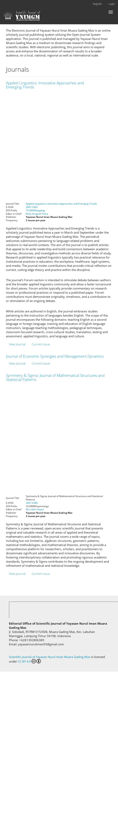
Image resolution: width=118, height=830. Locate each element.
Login (111, 4)
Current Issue (41, 344)
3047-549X (32, 207)
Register (97, 4)
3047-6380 (32, 503)
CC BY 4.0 (29, 661)
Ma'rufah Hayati (35, 509)
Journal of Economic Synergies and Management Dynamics (55, 356)
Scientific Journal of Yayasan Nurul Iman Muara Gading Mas (50, 657)
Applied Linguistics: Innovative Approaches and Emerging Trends (45, 85)
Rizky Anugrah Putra (37, 213)
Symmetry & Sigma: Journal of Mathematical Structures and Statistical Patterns (55, 377)
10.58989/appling (35, 210)
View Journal (17, 344)
